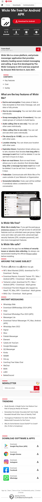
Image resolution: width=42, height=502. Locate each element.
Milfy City (7, 294)
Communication (28, 5)
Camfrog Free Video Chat (13, 362)
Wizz (5, 333)
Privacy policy (31, 254)
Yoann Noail (5, 49)
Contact (38, 490)
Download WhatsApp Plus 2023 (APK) (18, 314)
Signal (5, 330)
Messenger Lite (9, 317)
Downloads (17, 5)
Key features (10, 80)
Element (6, 340)
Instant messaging (12, 299)
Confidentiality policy (28, 490)
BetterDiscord (8, 375)
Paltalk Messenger (10, 336)
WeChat (6, 366)
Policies (21, 492)
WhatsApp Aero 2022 (11, 327)
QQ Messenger (9, 349)
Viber (5, 311)
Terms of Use (16, 490)
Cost (6, 84)
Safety (7, 88)
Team (9, 490)
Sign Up (4, 490)
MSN (5, 369)
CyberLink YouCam (10, 343)
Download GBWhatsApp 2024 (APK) (17, 308)
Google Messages (10, 346)
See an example (34, 392)
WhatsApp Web (9, 304)
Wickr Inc (16, 34)
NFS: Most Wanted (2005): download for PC (20, 270)
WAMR (6, 356)
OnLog (6, 359)
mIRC (5, 372)
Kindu (5, 353)
